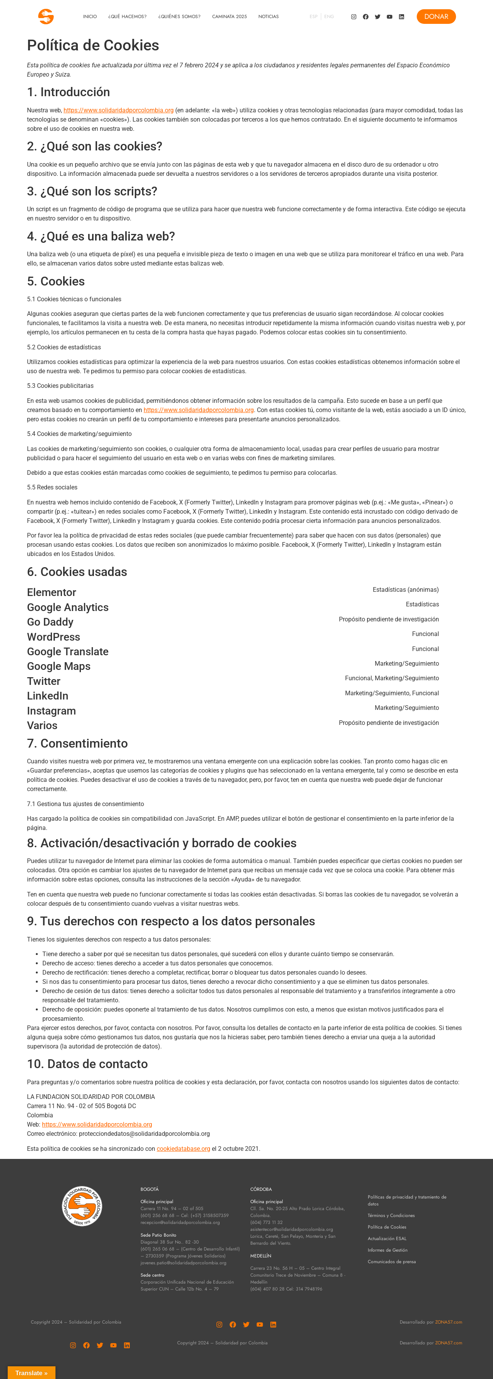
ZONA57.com (448, 1322)
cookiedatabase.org (183, 1148)
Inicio (90, 16)
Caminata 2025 (229, 16)
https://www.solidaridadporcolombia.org (119, 110)
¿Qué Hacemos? (127, 16)
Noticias (268, 16)
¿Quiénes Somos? (179, 16)
